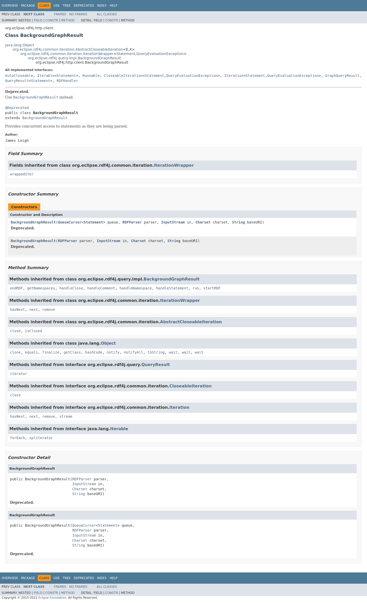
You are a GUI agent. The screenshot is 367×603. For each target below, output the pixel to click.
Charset (203, 222)
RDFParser (132, 222)
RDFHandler (67, 81)
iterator (18, 374)
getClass (72, 352)
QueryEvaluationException (160, 54)
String (238, 222)
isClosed (33, 331)
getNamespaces (41, 288)
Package (28, 5)
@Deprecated (17, 108)
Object (108, 343)
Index (102, 5)
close (15, 331)
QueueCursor (70, 222)
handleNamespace (136, 288)
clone (15, 352)
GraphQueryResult (342, 76)
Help (113, 5)
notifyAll (133, 352)
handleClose (71, 288)
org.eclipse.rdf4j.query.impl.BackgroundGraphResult (74, 58)
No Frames (78, 14)
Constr (51, 20)
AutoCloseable (19, 76)
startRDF (211, 288)
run (195, 288)
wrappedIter (22, 174)
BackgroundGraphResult (44, 118)
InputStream (173, 222)
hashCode (93, 352)
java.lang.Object (19, 45)
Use (57, 5)
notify (113, 352)
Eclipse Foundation (52, 597)
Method (68, 20)
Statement (125, 54)
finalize (50, 352)
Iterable (45, 76)
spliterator (41, 438)
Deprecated (84, 5)
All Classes (107, 14)
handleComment (101, 288)
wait (173, 352)
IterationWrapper (174, 165)
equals (31, 352)
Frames (60, 14)
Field (38, 20)
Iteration (234, 76)
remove (48, 309)
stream (65, 416)
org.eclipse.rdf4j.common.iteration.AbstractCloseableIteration (68, 49)
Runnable (90, 76)
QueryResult (17, 81)
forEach (17, 438)
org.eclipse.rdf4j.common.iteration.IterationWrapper (66, 54)
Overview (10, 5)
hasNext (17, 309)
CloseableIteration (123, 76)
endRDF (16, 288)
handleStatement (172, 288)
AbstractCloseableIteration (191, 321)
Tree (67, 5)
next (33, 309)
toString (156, 352)
